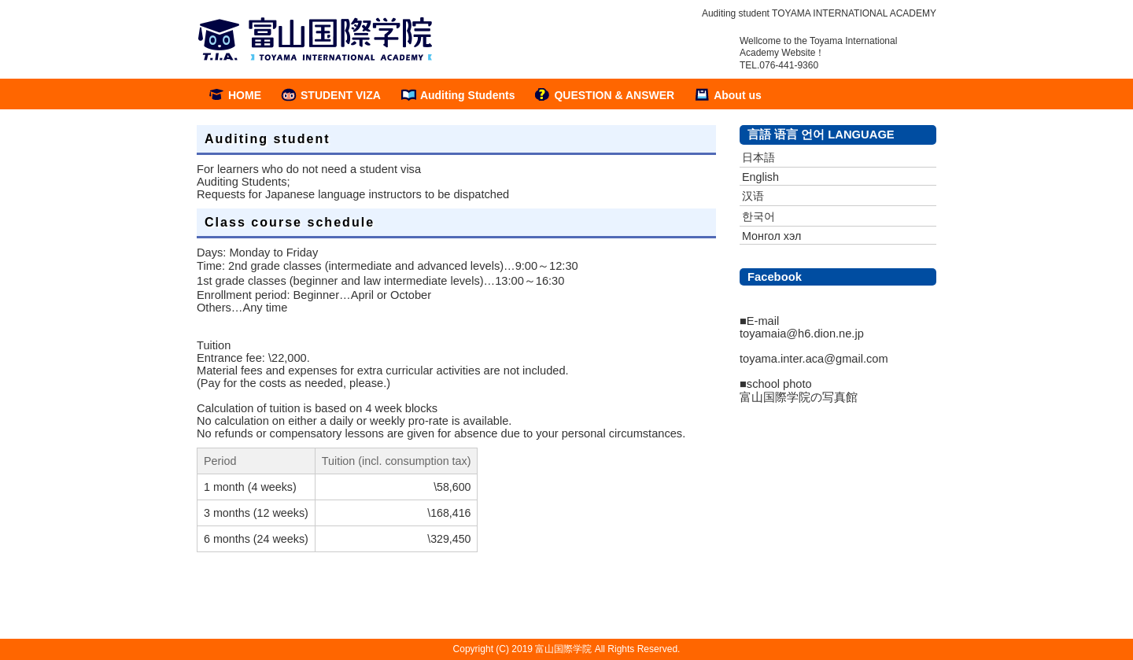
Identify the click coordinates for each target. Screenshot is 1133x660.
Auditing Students (467, 95)
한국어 (758, 216)
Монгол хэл (771, 236)
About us (738, 95)
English (760, 177)
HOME (244, 95)
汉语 (753, 196)
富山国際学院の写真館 (799, 397)
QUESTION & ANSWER (614, 95)
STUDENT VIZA (341, 95)
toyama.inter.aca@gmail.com (814, 358)
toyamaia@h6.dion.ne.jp (802, 333)
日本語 (758, 157)
